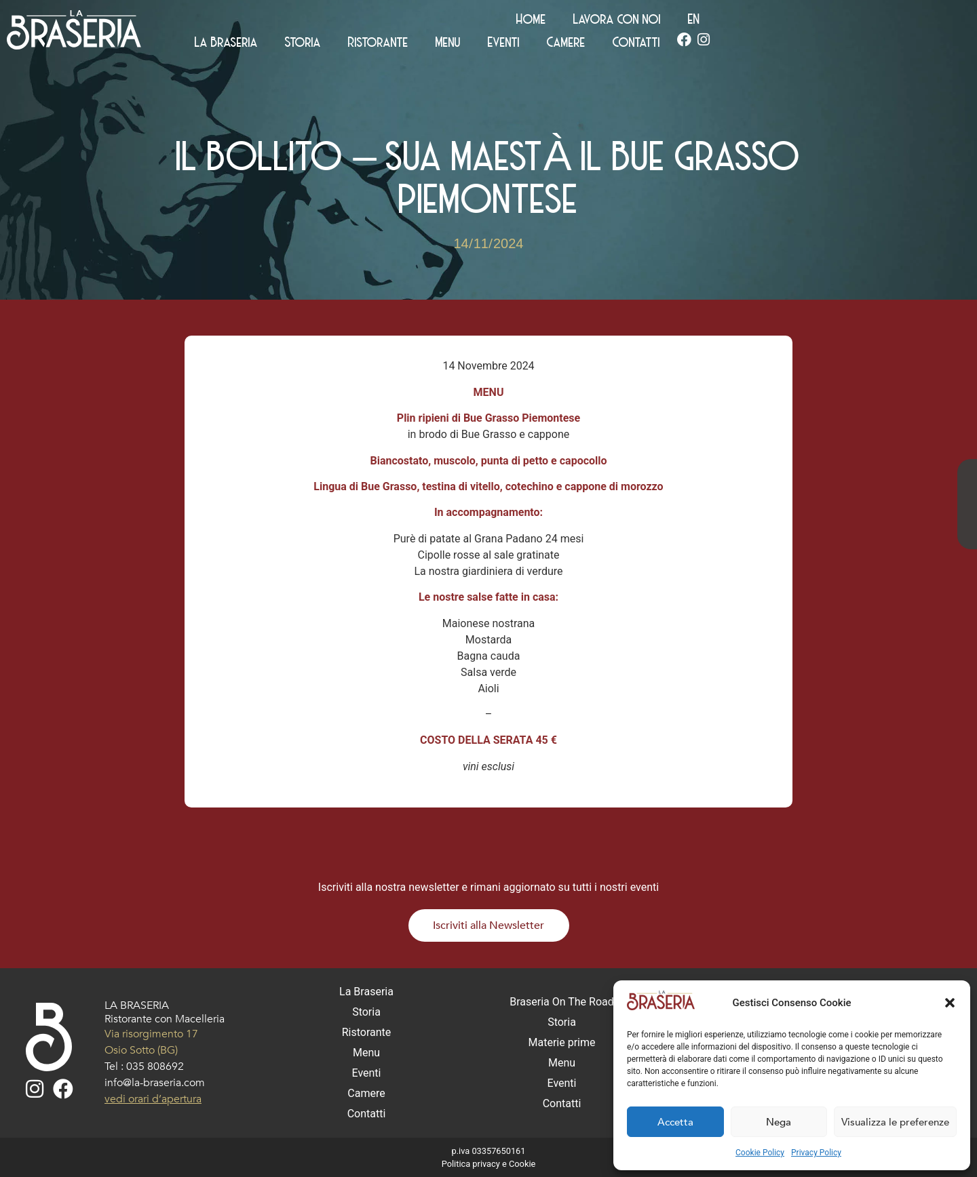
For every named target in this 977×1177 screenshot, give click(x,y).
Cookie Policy (759, 1152)
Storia (537, 45)
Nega (778, 1122)
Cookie (522, 1164)
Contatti (870, 45)
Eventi (738, 45)
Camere (800, 45)
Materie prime (562, 1042)
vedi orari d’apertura (153, 1099)
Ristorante (612, 45)
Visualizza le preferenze (895, 1122)
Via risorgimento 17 (151, 1033)
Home (765, 21)
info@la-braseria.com (154, 1082)
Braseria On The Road (562, 1001)
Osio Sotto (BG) (141, 1050)
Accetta (675, 1122)
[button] (950, 1003)
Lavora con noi (850, 21)
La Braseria (460, 45)
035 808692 (155, 1066)
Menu (682, 45)
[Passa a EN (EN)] (927, 21)
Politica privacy (471, 1164)
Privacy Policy (816, 1152)
